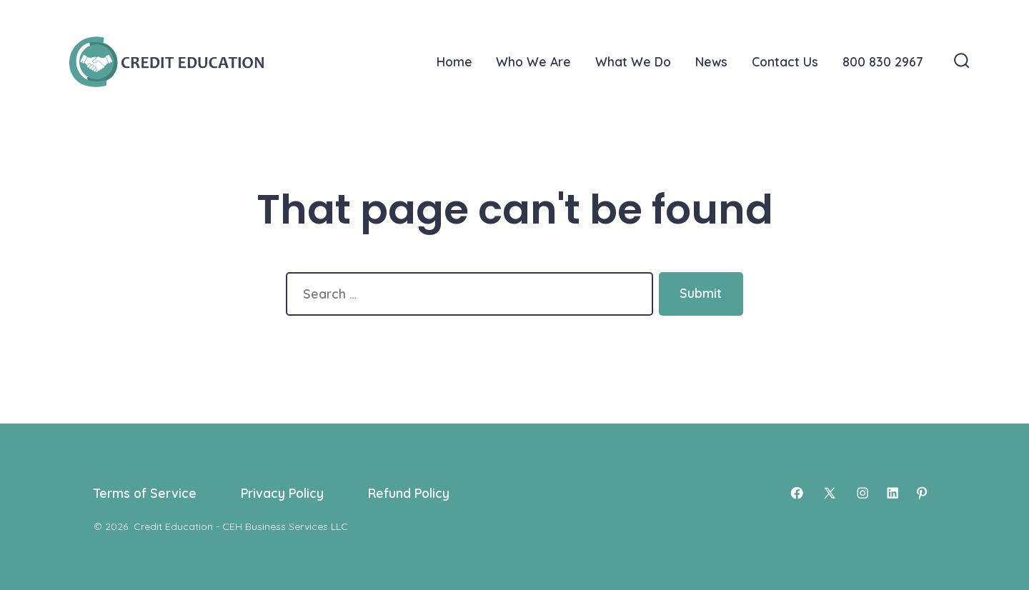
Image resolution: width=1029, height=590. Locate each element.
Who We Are (533, 61)
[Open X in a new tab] (829, 493)
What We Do (633, 61)
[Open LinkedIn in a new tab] (892, 493)
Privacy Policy (282, 493)
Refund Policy (408, 493)
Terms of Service (145, 493)
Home (454, 61)
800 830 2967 (882, 61)
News (711, 61)
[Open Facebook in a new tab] (797, 493)
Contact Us (785, 61)
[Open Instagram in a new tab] (862, 493)
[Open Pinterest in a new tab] (922, 493)
